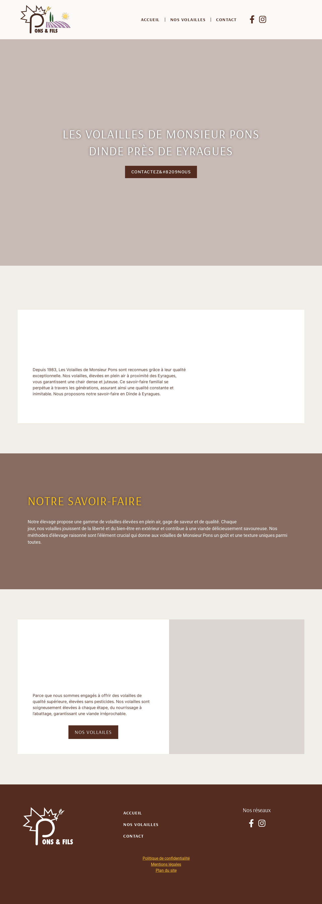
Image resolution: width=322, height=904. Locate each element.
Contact (226, 19)
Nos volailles (188, 19)
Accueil (150, 19)
